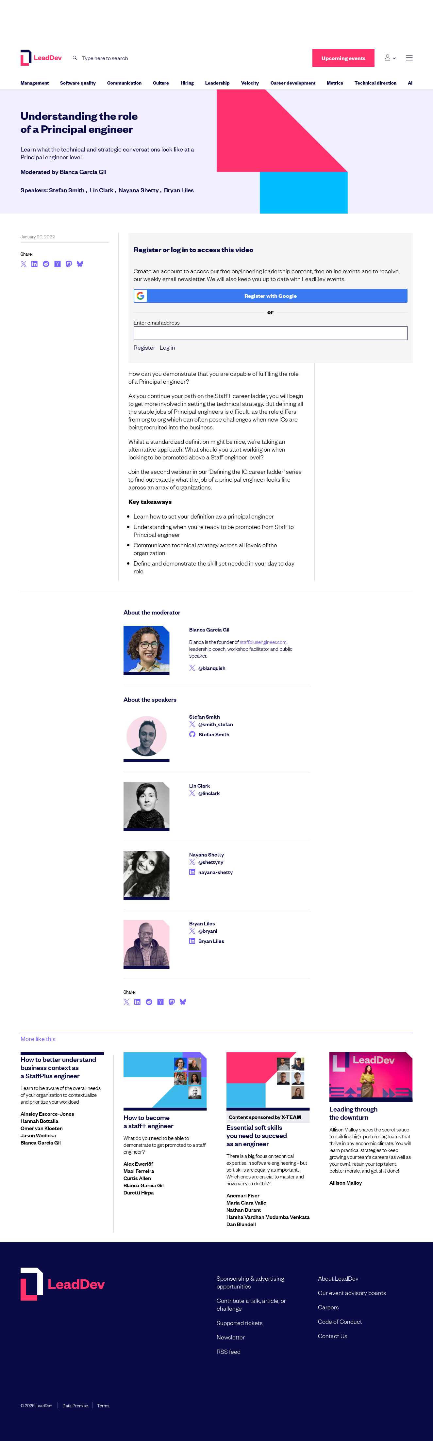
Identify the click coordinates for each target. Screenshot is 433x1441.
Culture (161, 82)
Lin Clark (101, 189)
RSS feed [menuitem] (229, 1351)
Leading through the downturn (353, 1112)
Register (144, 347)
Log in (167, 347)
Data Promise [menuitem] (75, 1405)
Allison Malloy (345, 1182)
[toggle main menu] (409, 58)
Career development (293, 82)
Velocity (250, 82)
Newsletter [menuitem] (231, 1337)
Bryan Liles (179, 189)
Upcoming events (343, 58)
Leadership (217, 82)
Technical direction (375, 82)
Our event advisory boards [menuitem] (352, 1292)
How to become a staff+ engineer (149, 1121)
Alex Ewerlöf (138, 1163)
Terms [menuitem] (103, 1405)
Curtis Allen (137, 1177)
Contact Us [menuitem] (332, 1335)
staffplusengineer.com (263, 641)
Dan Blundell (241, 1223)
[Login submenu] (390, 57)
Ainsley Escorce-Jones (47, 1113)
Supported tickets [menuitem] (240, 1322)
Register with (215, 296)
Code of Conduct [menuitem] (340, 1321)
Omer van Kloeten (42, 1127)
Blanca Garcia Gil (83, 171)
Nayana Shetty (139, 189)
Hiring (187, 82)
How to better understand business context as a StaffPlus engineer (58, 1067)
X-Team (291, 1117)
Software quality (78, 82)
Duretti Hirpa (139, 1192)
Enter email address (271, 329)
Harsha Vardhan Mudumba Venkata (268, 1216)
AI (410, 82)
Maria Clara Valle (246, 1202)
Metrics (335, 82)
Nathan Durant (243, 1209)
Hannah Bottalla (39, 1120)
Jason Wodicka (38, 1135)
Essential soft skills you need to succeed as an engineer (256, 1135)
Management (35, 82)
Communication (124, 82)
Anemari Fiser (242, 1195)
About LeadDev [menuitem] (338, 1278)
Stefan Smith (66, 189)
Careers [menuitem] (328, 1307)
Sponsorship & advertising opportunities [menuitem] (250, 1282)
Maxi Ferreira (139, 1170)
